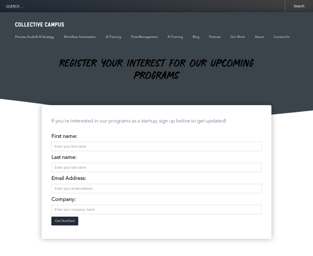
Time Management (144, 37)
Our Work (237, 37)
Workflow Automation (80, 37)
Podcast (215, 37)
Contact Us (282, 37)
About (259, 37)
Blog (196, 37)
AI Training (113, 37)
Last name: (64, 157)
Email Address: (68, 178)
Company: (63, 199)
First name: (64, 136)
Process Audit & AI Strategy (34, 37)
